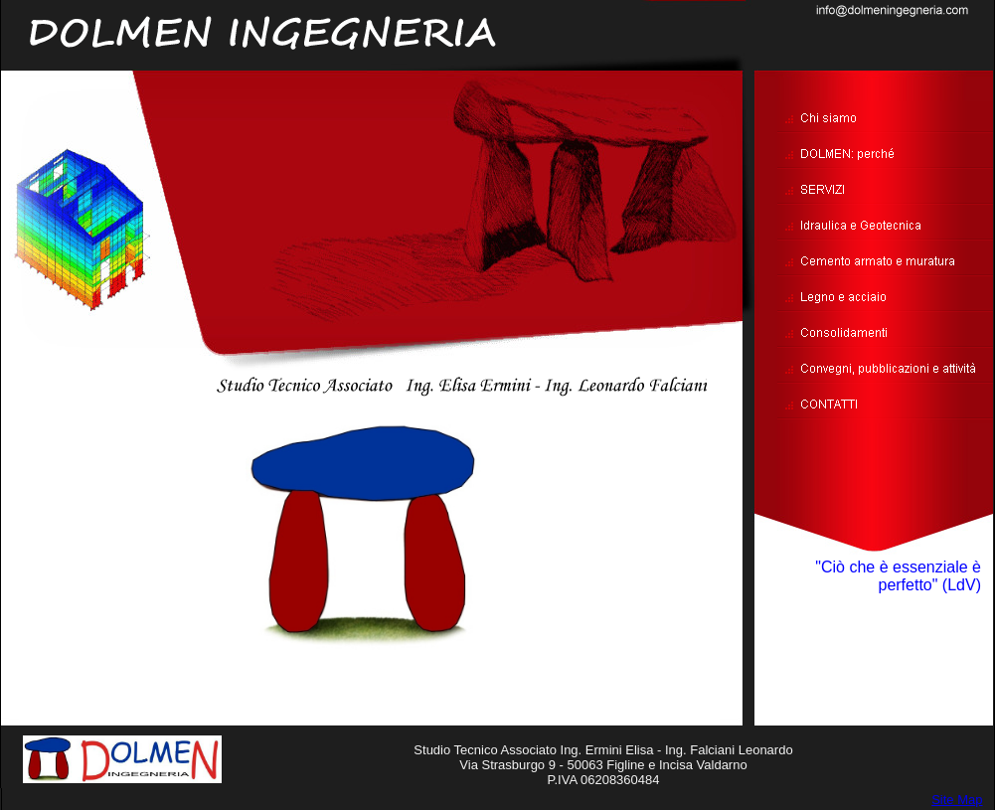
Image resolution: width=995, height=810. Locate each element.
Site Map (956, 799)
